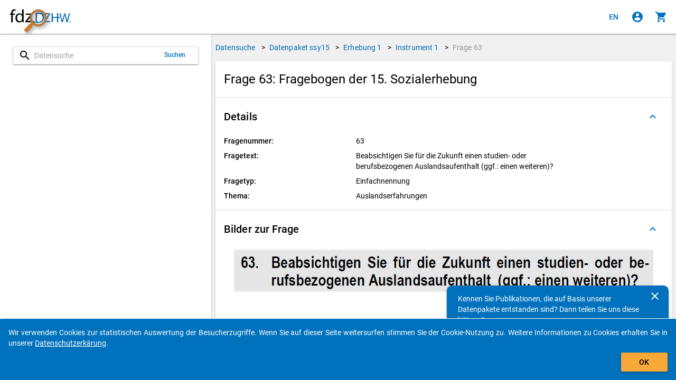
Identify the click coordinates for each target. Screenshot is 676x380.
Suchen (175, 55)
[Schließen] (654, 296)
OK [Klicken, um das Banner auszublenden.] (644, 362)
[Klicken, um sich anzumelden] (637, 16)
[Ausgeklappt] (652, 116)
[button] (443, 116)
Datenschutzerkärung (70, 343)
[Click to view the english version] (613, 16)
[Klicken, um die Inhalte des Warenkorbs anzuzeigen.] (661, 16)
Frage (467, 47)
